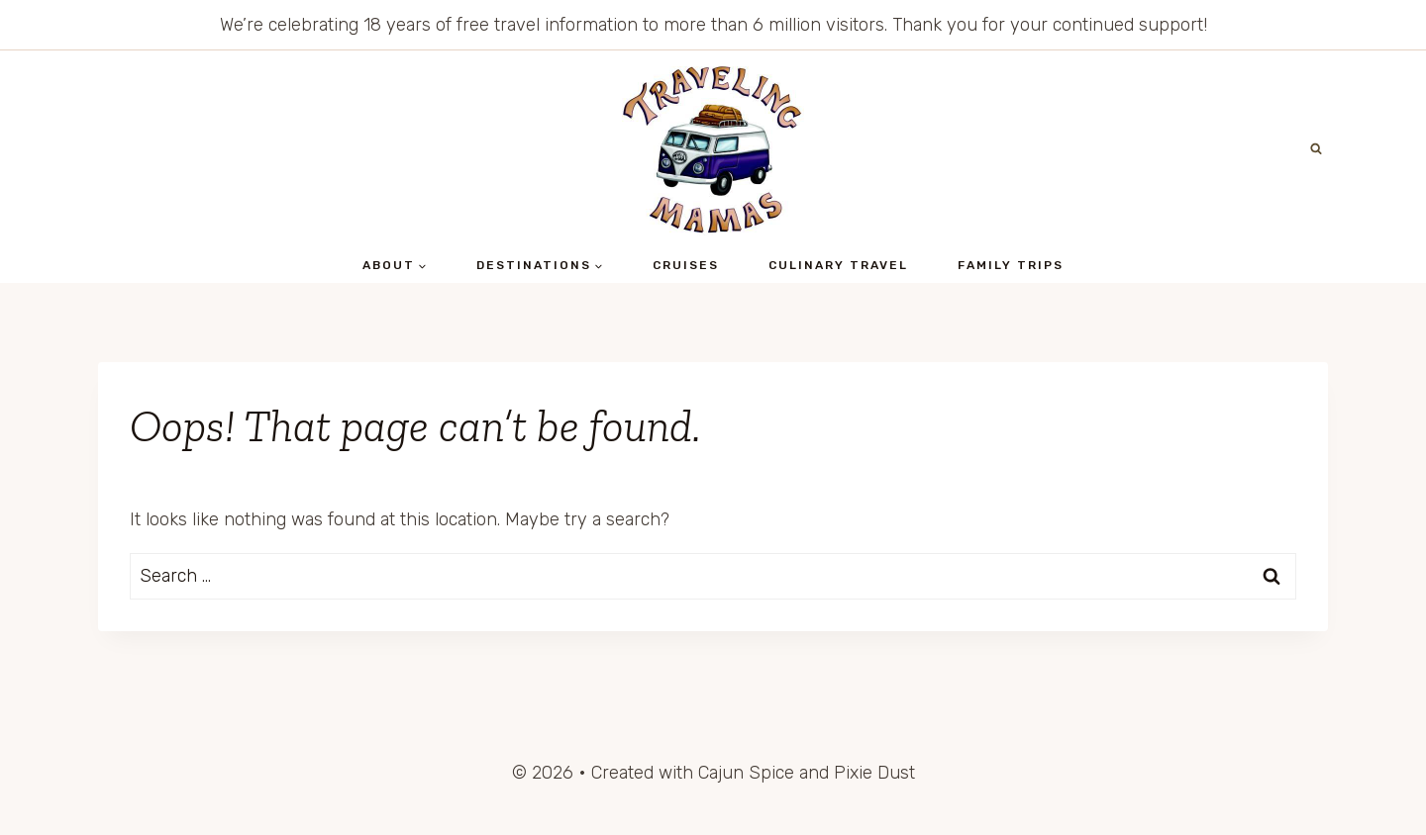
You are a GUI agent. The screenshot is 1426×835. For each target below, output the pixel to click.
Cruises (686, 265)
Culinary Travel (838, 265)
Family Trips (1011, 265)
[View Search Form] (1316, 149)
